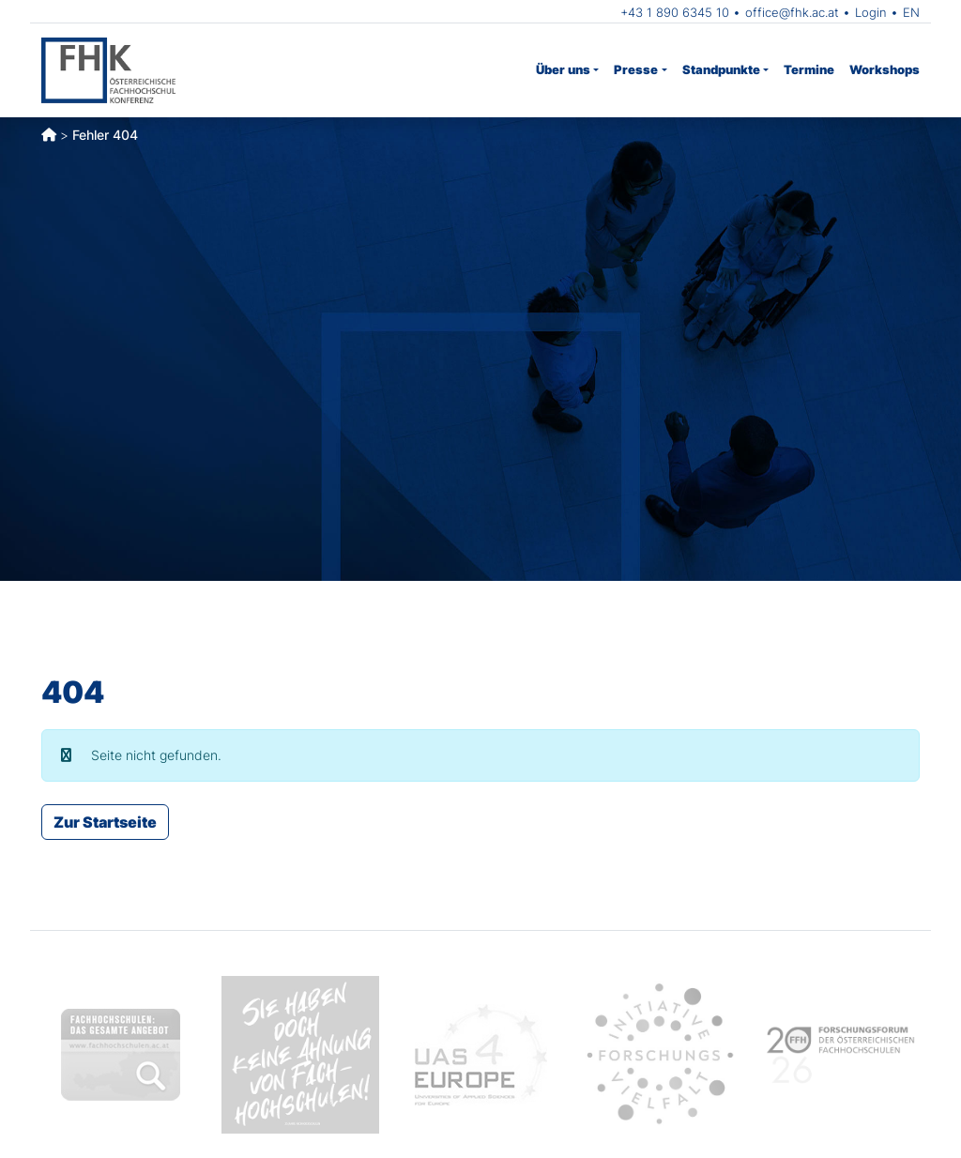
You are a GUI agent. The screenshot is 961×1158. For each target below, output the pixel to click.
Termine (809, 69)
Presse (636, 69)
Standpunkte (721, 69)
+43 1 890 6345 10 (674, 12)
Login (871, 12)
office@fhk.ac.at (792, 12)
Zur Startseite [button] (105, 822)
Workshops (884, 69)
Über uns (563, 69)
